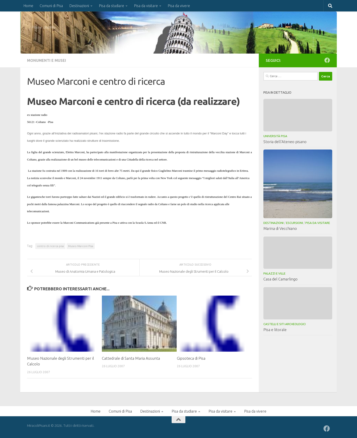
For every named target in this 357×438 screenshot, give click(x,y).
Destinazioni (79, 6)
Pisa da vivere (179, 6)
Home (28, 6)
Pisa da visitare (146, 6)
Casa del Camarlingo (280, 279)
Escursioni (294, 222)
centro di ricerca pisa (50, 246)
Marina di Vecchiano (280, 228)
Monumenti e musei (46, 60)
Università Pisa (275, 136)
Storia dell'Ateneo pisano (285, 141)
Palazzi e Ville (274, 273)
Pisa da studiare (111, 6)
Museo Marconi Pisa (80, 246)
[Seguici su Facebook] (327, 60)
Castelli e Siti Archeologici (284, 324)
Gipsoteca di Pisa (191, 358)
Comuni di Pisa (51, 6)
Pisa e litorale (275, 329)
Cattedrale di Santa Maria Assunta (131, 358)
